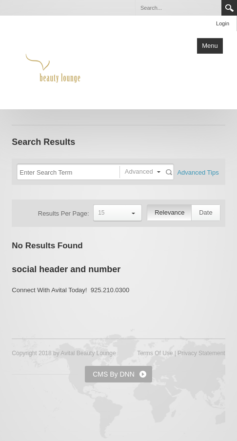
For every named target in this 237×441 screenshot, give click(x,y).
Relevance (169, 212)
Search (229, 8)
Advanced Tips (197, 172)
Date (205, 212)
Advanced (139, 171)
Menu (210, 45)
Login (222, 23)
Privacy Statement (201, 353)
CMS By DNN (114, 374)
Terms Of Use (155, 353)
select (133, 213)
